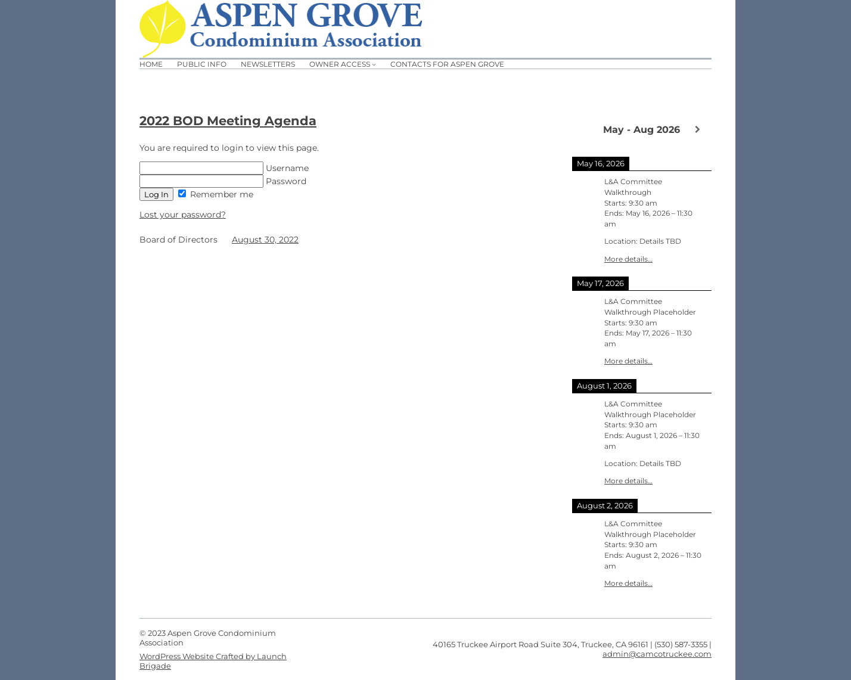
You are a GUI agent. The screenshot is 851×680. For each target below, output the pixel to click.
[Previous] (586, 128)
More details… (628, 259)
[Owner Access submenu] (374, 64)
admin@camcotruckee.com (657, 654)
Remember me (215, 194)
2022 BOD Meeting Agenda (227, 120)
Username (224, 168)
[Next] (698, 129)
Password (222, 181)
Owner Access (339, 64)
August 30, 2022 (265, 239)
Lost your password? (182, 214)
